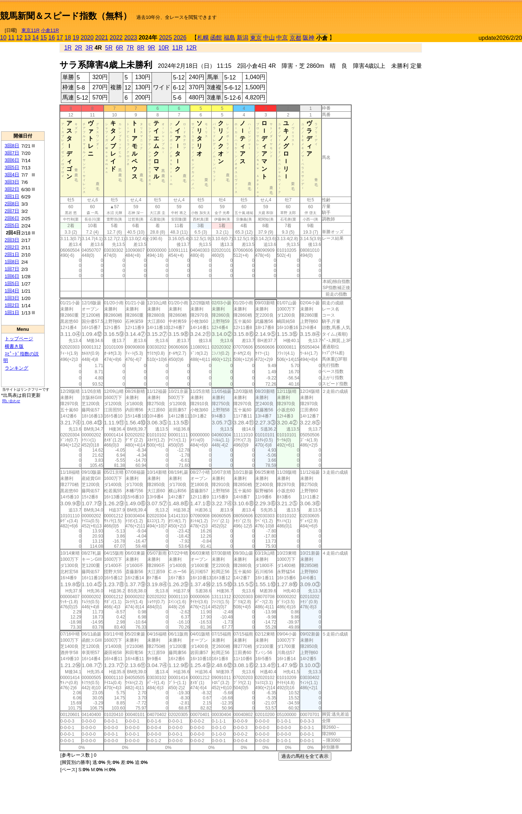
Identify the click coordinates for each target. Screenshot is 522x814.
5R (108, 48)
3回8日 (12, 145)
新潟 (242, 37)
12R (191, 48)
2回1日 (12, 254)
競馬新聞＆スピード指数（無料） (66, 16)
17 (60, 37)
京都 (295, 38)
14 (35, 37)
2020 (87, 37)
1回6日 (12, 276)
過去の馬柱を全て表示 (304, 756)
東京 (256, 38)
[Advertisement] (437, 13)
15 (43, 37)
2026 (180, 37)
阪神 (308, 37)
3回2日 (12, 189)
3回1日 (12, 196)
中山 (269, 37)
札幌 (203, 37)
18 (68, 37)
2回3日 (12, 240)
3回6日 (12, 160)
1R (67, 48)
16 (52, 37)
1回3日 (12, 298)
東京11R (30, 30)
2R (78, 48)
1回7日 (12, 269)
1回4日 (12, 290)
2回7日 (12, 211)
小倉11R (50, 30)
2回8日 (12, 203)
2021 (101, 37)
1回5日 (12, 283)
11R (177, 48)
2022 (116, 37)
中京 (282, 37)
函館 (216, 37)
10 (3, 37)
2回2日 (12, 247)
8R (140, 48)
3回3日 (12, 182)
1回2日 (12, 305)
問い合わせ (11, 401)
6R (119, 48)
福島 (229, 37)
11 (11, 37)
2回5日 (12, 225)
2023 (130, 37)
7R (130, 48)
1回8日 (12, 261)
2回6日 (12, 218)
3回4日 (12, 174)
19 (75, 37)
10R (163, 48)
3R (89, 48)
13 (27, 37)
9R (151, 48)
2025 (165, 37)
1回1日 (12, 312)
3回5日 (12, 167)
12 (19, 37)
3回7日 (12, 153)
